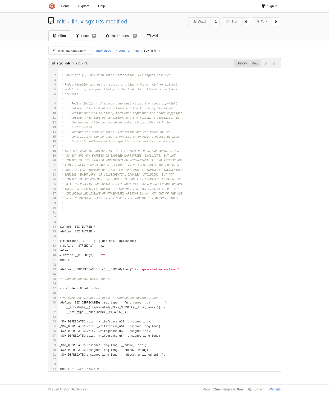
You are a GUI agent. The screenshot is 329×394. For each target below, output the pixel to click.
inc (137, 50)
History (242, 63)
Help (101, 6)
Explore (83, 6)
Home (65, 6)
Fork (262, 21)
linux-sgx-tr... (105, 50)
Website (275, 389)
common (125, 50)
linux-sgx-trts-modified (99, 21)
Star (232, 21)
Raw (255, 63)
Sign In (270, 6)
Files (59, 36)
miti (61, 21)
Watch (199, 21)
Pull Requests (121, 36)
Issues (86, 36)
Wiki (152, 36)
